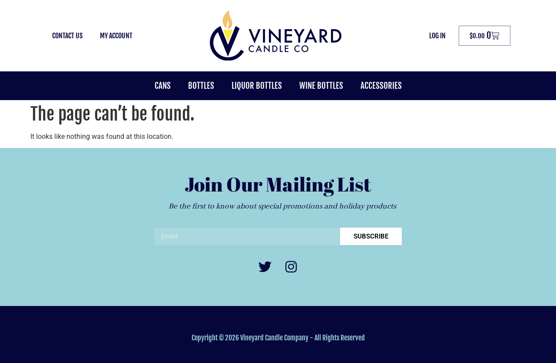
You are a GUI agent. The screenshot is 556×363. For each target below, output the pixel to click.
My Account (116, 35)
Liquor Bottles (257, 86)
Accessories (381, 86)
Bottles (201, 86)
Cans (163, 86)
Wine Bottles (321, 86)
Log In (437, 35)
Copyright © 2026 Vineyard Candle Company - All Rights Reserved (278, 337)
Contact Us (67, 35)
